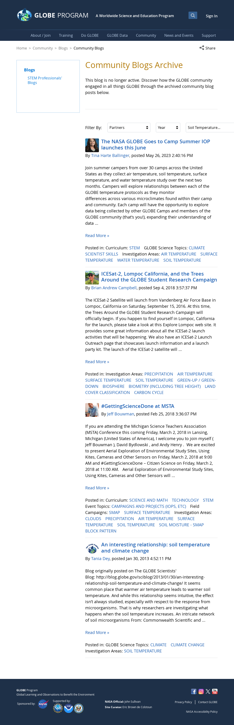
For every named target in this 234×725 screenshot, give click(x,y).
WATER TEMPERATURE (138, 260)
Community (43, 48)
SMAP (115, 512)
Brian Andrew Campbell (114, 287)
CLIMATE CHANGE (188, 644)
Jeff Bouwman (120, 414)
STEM (135, 247)
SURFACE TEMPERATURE (109, 380)
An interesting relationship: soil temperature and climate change (155, 547)
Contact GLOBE (208, 702)
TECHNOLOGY (186, 500)
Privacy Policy (183, 702)
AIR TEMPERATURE (179, 254)
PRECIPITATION (159, 374)
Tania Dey (100, 558)
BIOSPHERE (114, 386)
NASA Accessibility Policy (202, 711)
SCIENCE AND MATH (149, 500)
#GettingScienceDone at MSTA (137, 406)
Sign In (212, 15)
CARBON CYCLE (149, 392)
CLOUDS (93, 518)
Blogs (63, 48)
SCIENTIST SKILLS (102, 254)
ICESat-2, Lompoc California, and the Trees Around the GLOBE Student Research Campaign (159, 276)
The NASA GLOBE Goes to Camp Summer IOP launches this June (155, 144)
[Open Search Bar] (193, 15)
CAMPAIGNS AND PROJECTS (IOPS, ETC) (149, 506)
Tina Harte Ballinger (110, 155)
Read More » (97, 235)
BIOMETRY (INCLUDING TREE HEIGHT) (165, 386)
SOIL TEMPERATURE (182, 260)
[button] (208, 48)
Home (21, 48)
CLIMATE (197, 247)
